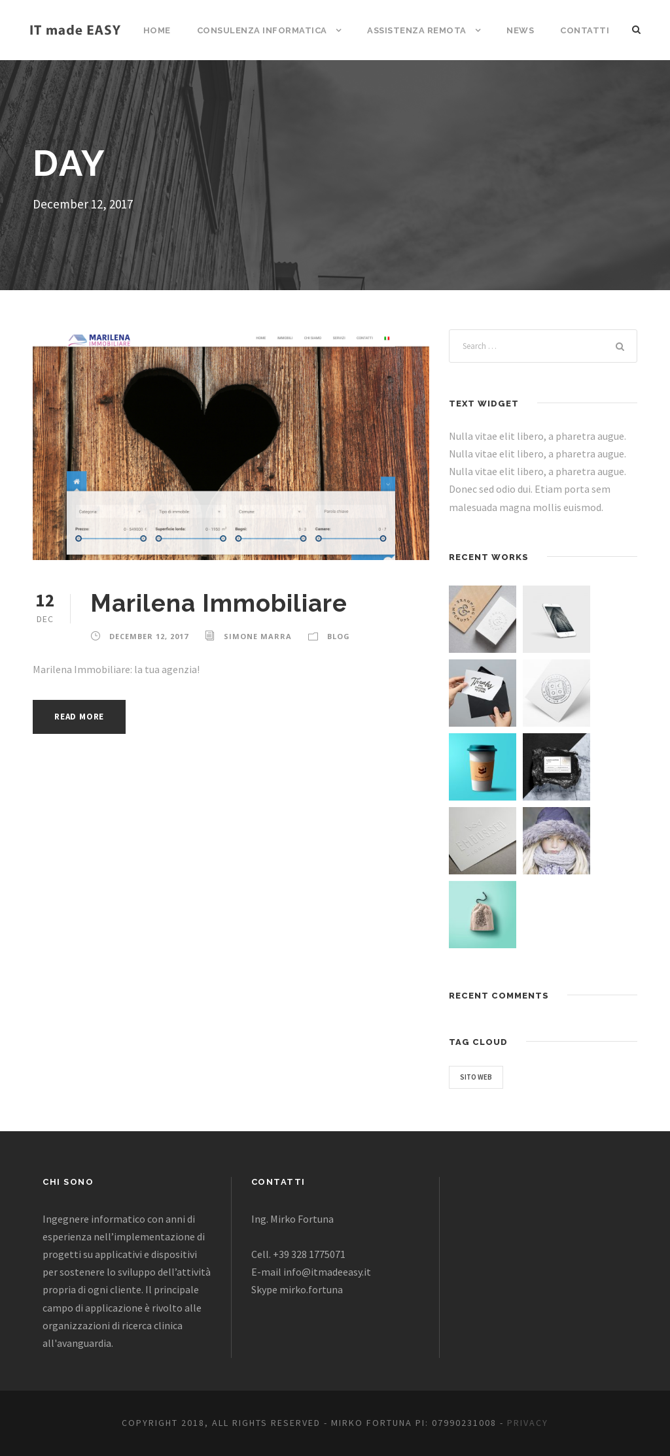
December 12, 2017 (148, 636)
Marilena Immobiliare (218, 603)
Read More (79, 716)
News (520, 30)
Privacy (527, 1423)
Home (157, 30)
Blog (338, 636)
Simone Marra (258, 636)
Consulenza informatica (262, 30)
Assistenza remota (417, 30)
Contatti (584, 30)
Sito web (476, 1077)
